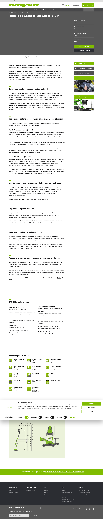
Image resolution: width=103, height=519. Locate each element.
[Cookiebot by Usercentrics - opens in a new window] (9, 516)
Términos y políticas (13, 492)
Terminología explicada (84, 492)
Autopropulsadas (21, 12)
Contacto (90, 5)
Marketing (64, 497)
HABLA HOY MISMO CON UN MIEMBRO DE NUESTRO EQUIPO (64, 472)
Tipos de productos (31, 487)
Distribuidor (43, 9)
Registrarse (76, 5)
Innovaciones (21, 9)
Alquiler (36, 9)
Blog (10, 490)
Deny (91, 510)
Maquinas (12, 9)
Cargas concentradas (67, 492)
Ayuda (81, 487)
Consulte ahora (84, 46)
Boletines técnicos (66, 495)
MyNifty (65, 5)
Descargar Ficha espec (84, 50)
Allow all (91, 502)
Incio (10, 12)
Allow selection (91, 506)
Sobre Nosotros (75, 9)
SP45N (10, 280)
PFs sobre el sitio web (84, 490)
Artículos (46, 492)
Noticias (46, 490)
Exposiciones (47, 495)
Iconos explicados (83, 495)
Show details (73, 516)
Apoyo (29, 9)
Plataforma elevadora (31, 490)
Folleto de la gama (84, 73)
